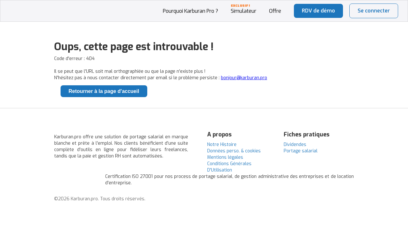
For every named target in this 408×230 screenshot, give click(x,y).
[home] (33, 3)
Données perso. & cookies (234, 151)
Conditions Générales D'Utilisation (229, 167)
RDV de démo (318, 10)
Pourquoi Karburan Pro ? (190, 11)
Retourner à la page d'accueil (104, 91)
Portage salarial (300, 151)
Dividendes (295, 145)
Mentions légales (225, 157)
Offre (275, 11)
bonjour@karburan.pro (244, 78)
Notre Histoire (222, 145)
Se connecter (374, 10)
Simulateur (243, 11)
